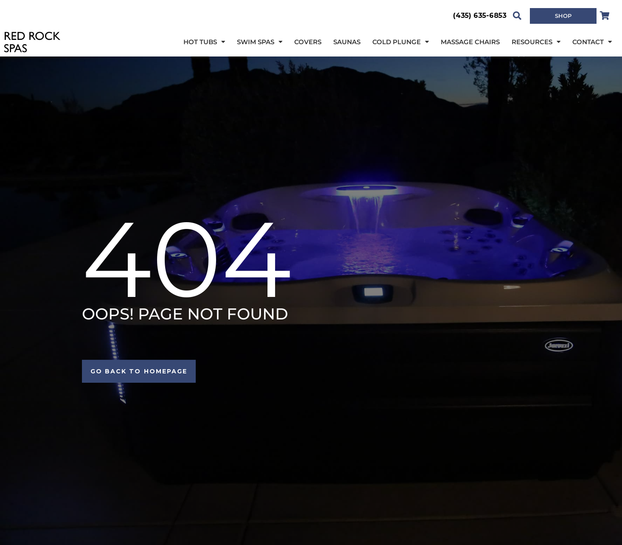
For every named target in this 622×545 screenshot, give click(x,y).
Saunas (346, 42)
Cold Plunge (400, 42)
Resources (536, 42)
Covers (307, 42)
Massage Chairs (470, 42)
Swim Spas (259, 42)
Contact (592, 42)
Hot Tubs (204, 42)
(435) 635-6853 (480, 15)
